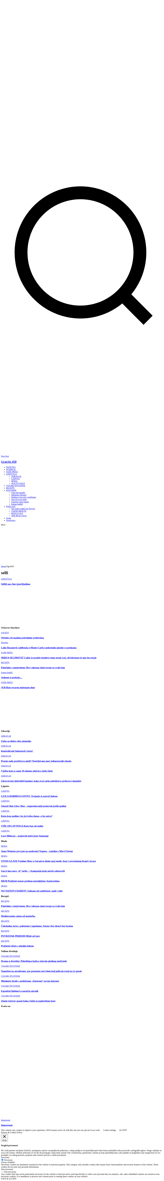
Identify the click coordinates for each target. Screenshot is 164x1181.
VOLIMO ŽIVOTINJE (10, 956)
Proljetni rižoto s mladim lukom (17, 946)
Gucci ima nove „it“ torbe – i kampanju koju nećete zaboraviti (33, 871)
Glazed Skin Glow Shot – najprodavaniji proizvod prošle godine (33, 806)
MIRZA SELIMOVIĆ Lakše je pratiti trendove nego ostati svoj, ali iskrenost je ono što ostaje (48, 657)
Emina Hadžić (7, 672)
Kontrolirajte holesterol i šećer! (17, 751)
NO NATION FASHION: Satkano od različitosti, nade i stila (32, 891)
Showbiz (4, 643)
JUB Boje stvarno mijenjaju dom (18, 687)
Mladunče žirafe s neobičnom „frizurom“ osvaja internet (30, 981)
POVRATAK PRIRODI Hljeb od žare (20, 936)
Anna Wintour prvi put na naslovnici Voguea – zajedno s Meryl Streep (37, 851)
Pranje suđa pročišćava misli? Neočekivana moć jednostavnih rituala (36, 761)
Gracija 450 (9, 461)
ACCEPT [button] (123, 1130)
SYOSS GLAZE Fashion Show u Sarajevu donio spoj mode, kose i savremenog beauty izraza (48, 861)
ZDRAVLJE (6, 736)
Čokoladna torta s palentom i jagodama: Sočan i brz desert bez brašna (37, 926)
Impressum (5, 1120)
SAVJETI (5, 633)
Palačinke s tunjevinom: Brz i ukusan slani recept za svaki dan (33, 667)
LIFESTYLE (6, 579)
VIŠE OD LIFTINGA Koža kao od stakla (22, 826)
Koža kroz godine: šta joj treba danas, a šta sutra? (26, 816)
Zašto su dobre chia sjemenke (16, 741)
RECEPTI (5, 662)
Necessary (8, 1160)
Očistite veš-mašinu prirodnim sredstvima (22, 637)
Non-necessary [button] (7, 1169)
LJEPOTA (5, 791)
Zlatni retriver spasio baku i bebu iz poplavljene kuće (28, 1001)
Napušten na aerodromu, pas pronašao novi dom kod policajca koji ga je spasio (41, 971)
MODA (4, 846)
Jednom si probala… (11, 677)
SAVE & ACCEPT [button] (9, 1179)
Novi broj (5, 456)
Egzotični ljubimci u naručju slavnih (19, 991)
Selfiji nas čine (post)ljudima (15, 584)
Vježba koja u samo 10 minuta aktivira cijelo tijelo (27, 771)
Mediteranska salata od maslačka (18, 916)
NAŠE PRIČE (7, 653)
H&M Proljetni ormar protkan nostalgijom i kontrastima (30, 881)
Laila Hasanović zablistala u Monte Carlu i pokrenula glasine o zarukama (38, 647)
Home (3, 566)
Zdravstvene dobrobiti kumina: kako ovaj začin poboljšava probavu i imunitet (41, 781)
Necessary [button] (5, 1157)
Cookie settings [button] (109, 1130)
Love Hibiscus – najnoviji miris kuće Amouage (25, 836)
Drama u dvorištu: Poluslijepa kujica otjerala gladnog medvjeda (34, 961)
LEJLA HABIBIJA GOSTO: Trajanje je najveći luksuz (29, 796)
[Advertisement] (47, 449)
